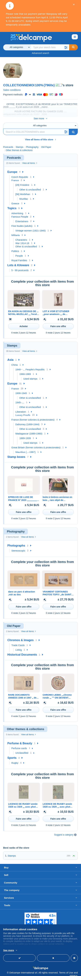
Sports (11, 754)
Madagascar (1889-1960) (28, 430)
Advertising (17, 210)
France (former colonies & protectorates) (32, 416)
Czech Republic (19, 173)
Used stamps (30, 375)
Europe (12, 168)
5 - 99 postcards (20, 267)
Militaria (15, 231)
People (19, 252)
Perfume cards (19, 744)
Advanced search (40, 53)
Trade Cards (18, 641)
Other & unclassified (30, 186)
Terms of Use (66, 969)
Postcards (8, 143)
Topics (11, 205)
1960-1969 (25, 370)
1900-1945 (21, 389)
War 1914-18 (22, 239)
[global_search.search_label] (50, 47)
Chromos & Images (20, 636)
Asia (10, 356)
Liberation (20, 408)
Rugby (14, 759)
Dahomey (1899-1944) (27, 421)
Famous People (19, 213)
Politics (15, 247)
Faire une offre (58, 323)
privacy (73, 972)
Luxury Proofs (22, 411)
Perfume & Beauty (19, 740)
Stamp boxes (16, 453)
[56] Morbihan (22, 190)
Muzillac (23, 195)
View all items (29, 160)
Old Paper (46, 143)
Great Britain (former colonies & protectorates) (36, 444)
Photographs (16, 542)
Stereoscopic (18, 547)
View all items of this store (40, 136)
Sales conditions (12, 90)
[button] (66, 47)
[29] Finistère (22, 181)
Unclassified (21, 749)
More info (50, 950)
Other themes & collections (19, 147)
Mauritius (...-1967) (25, 448)
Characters (21, 236)
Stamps (12, 852)
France (15, 177)
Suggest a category (63, 831)
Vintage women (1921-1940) (30, 227)
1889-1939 (25, 434)
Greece (15, 200)
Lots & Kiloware (18, 261)
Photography (32, 143)
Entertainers (21, 218)
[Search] (36, 128)
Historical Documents (22, 651)
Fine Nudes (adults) (21, 222)
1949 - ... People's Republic (30, 366)
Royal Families (19, 257)
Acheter (24, 323)
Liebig (18, 646)
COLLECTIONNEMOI (19, 85)
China (14, 361)
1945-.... (19, 399)
